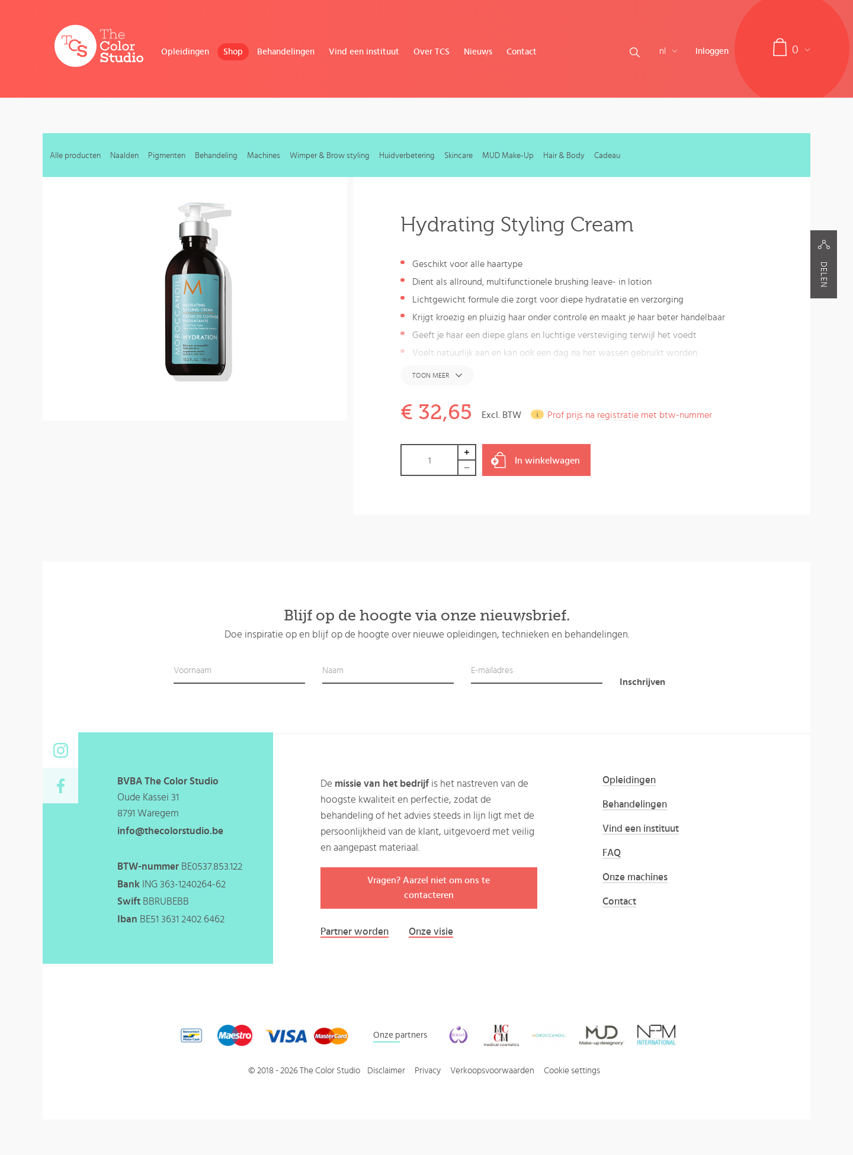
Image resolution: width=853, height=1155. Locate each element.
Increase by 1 (467, 452)
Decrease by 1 (467, 468)
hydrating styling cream (685, 370)
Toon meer (430, 375)
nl (668, 51)
